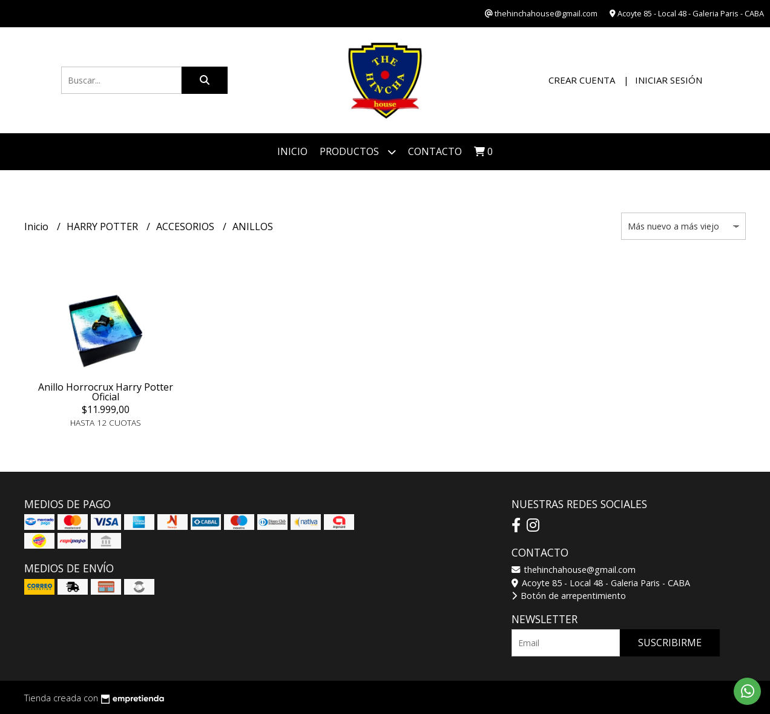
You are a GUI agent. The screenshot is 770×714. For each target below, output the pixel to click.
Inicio (292, 151)
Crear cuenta (581, 80)
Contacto (435, 151)
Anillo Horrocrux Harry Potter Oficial (105, 391)
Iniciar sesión (668, 80)
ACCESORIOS (186, 226)
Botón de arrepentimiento (569, 595)
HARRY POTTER (103, 226)
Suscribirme (670, 642)
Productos (358, 151)
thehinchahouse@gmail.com (574, 569)
